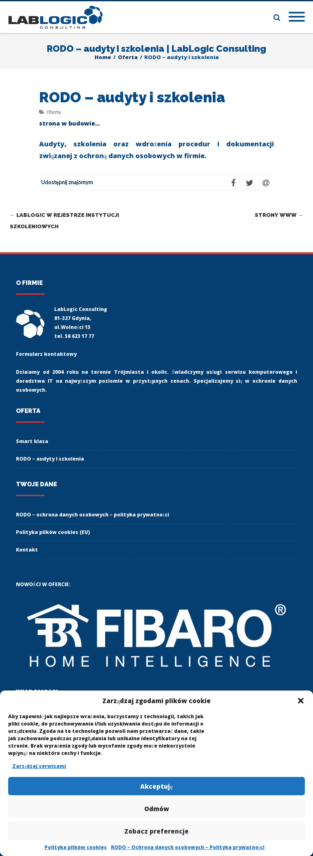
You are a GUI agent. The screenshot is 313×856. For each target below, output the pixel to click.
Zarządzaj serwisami (39, 766)
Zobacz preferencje (156, 831)
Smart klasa (32, 441)
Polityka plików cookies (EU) (53, 532)
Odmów (156, 809)
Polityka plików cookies (75, 847)
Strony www (279, 215)
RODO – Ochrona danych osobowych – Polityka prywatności (188, 847)
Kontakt (27, 549)
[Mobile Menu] (297, 17)
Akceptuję (156, 786)
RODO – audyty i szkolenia (50, 458)
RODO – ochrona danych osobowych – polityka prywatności (92, 514)
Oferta (53, 112)
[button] (301, 701)
